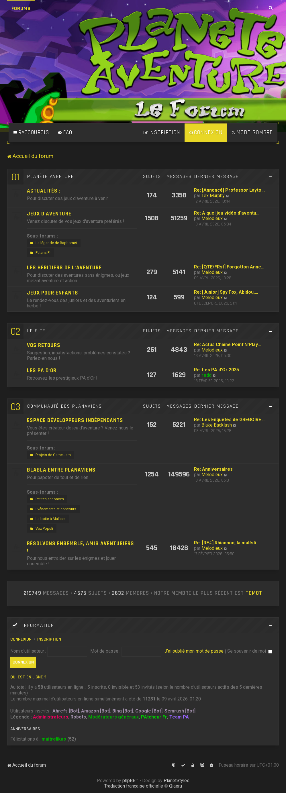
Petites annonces (46, 499)
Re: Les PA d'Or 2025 (216, 369)
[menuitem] (65, 132)
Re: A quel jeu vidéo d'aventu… (227, 213)
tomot (254, 593)
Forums (21, 8)
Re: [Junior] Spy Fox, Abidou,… (226, 292)
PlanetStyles (176, 780)
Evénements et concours (52, 509)
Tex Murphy (213, 195)
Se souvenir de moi (249, 651)
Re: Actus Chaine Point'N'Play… (227, 344)
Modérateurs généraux (113, 717)
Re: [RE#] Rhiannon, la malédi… (226, 542)
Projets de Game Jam (50, 455)
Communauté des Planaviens (64, 406)
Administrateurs (50, 717)
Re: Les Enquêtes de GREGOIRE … (230, 419)
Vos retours (43, 345)
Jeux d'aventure (49, 213)
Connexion (21, 639)
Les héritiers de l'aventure (64, 267)
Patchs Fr (40, 253)
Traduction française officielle (133, 786)
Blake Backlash (216, 425)
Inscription (49, 639)
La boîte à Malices (47, 519)
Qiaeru (175, 786)
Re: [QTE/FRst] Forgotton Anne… (229, 267)
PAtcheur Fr (154, 717)
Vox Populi (41, 528)
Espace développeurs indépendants (75, 420)
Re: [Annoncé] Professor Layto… (229, 190)
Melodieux (212, 218)
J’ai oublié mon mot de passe (194, 651)
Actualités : (43, 191)
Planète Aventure (50, 176)
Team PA (179, 717)
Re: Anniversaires (213, 469)
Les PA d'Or (41, 370)
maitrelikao (54, 739)
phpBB (129, 780)
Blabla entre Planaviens (61, 470)
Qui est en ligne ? (28, 677)
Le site (36, 331)
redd (206, 375)
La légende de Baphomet (53, 243)
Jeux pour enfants (52, 293)
